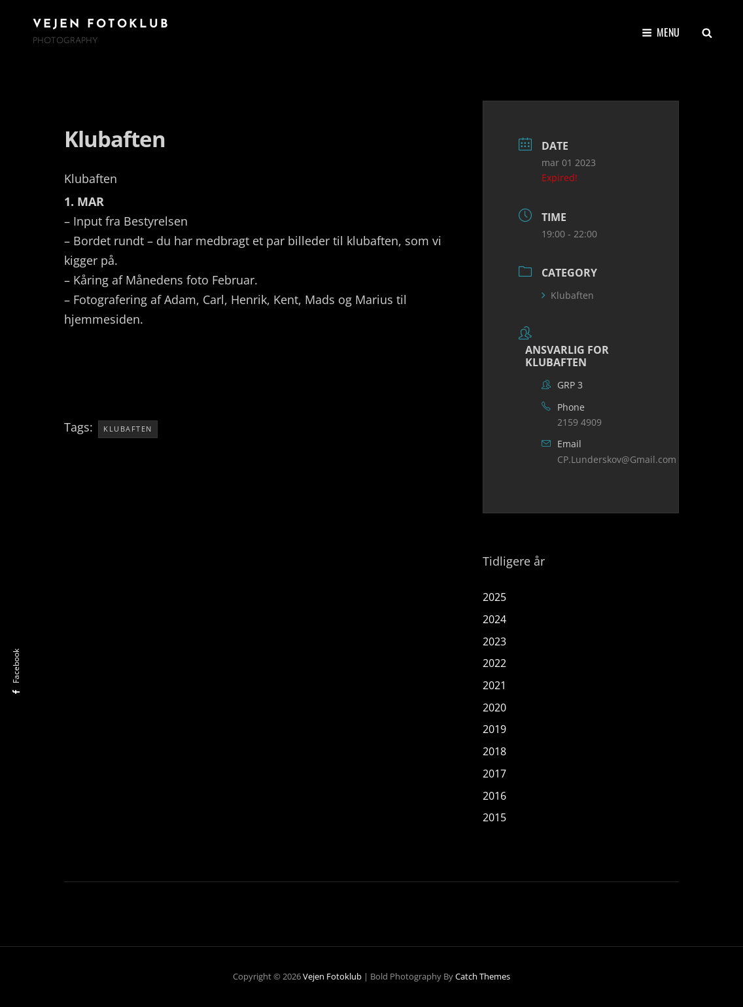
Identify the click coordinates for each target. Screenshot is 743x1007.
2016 (494, 796)
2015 (494, 817)
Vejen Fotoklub (101, 24)
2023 (494, 641)
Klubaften (568, 295)
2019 (494, 729)
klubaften (127, 429)
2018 (494, 751)
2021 (494, 685)
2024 (494, 619)
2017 (494, 773)
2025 (494, 597)
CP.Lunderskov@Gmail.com (616, 459)
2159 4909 (579, 422)
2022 (494, 663)
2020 (494, 707)
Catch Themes (482, 976)
